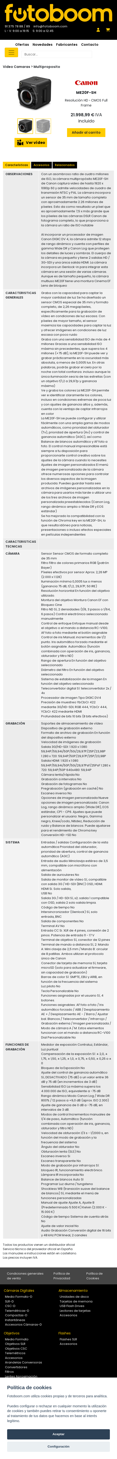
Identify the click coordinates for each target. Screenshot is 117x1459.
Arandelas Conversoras (23, 1362)
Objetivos (12, 1333)
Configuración (58, 1446)
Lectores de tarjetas (75, 1310)
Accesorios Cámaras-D (23, 1324)
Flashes (64, 1333)
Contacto (89, 44)
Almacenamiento (73, 1290)
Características (16, 165)
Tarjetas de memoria (76, 1301)
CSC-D (10, 1306)
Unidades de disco (74, 1296)
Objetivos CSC (16, 1348)
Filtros (9, 1371)
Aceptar (59, 1434)
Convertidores (16, 1367)
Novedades (43, 44)
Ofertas (22, 44)
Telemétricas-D (17, 1310)
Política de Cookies (94, 1276)
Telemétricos (15, 1353)
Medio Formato (17, 1339)
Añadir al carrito (86, 132)
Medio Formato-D (18, 1296)
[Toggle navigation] (11, 52)
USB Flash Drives (72, 1306)
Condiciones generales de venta (25, 1276)
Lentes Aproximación (21, 1376)
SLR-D (9, 1301)
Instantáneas (15, 1320)
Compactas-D (16, 1315)
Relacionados (65, 165)
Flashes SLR (68, 1339)
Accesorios (41, 165)
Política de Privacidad (62, 1276)
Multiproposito (47, 66)
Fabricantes (67, 44)
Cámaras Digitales (19, 1290)
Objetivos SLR (15, 1344)
